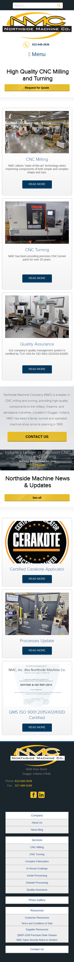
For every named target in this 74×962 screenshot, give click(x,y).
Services (37, 840)
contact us (37, 437)
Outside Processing (37, 882)
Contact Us (37, 949)
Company (37, 815)
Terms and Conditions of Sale (37, 923)
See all (37, 497)
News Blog (37, 829)
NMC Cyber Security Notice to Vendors (37, 940)
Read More (37, 184)
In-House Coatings (37, 868)
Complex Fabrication (37, 861)
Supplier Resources (37, 929)
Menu (37, 54)
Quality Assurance (37, 889)
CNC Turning (37, 854)
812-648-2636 (40, 44)
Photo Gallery (37, 900)
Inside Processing (37, 875)
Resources (37, 910)
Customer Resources (37, 917)
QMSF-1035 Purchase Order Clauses (37, 935)
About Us (37, 822)
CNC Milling (37, 847)
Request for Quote (37, 87)
